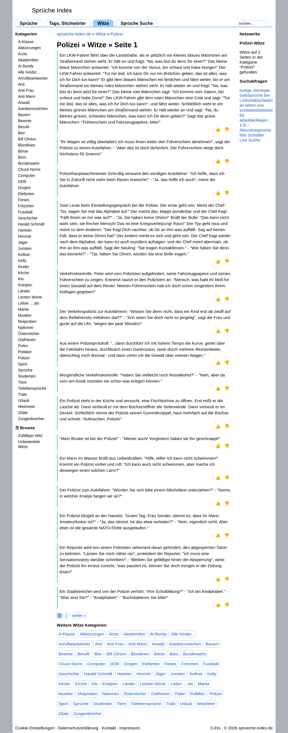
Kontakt (109, 728)
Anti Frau (26, 90)
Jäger (23, 242)
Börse (23, 151)
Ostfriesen (27, 339)
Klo (21, 279)
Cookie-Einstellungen (35, 728)
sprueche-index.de (74, 34)
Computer (26, 175)
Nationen (26, 327)
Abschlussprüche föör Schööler (255, 132)
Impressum (129, 728)
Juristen (25, 248)
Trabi (22, 394)
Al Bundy (26, 66)
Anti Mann (26, 96)
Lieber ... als (28, 303)
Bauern (24, 114)
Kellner (24, 254)
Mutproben (27, 321)
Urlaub (23, 400)
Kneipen (25, 285)
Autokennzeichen (33, 108)
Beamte (24, 121)
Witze (103, 23)
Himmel (24, 236)
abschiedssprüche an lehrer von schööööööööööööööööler (264, 105)
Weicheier (26, 406)
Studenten (27, 376)
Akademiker (28, 60)
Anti (21, 84)
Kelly (22, 260)
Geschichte (27, 218)
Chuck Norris (29, 169)
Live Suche (250, 140)
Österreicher (28, 333)
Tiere (22, 382)
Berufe (23, 127)
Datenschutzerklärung (78, 728)
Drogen (24, 187)
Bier (21, 133)
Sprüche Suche (137, 23)
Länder (24, 291)
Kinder (23, 267)
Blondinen (26, 145)
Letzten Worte (30, 297)
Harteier (25, 230)
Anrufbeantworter (33, 78)
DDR (22, 181)
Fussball (25, 212)
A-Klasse (26, 42)
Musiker (25, 315)
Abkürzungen (29, 48)
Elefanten (26, 194)
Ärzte (22, 54)
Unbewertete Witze (29, 444)
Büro (22, 157)
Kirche (23, 273)
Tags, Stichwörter (67, 23)
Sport (22, 364)
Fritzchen (26, 206)
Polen (23, 346)
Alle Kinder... (29, 72)
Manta (23, 309)
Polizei (23, 358)
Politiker (25, 352)
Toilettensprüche (32, 388)
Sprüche (28, 23)
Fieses (23, 200)
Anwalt (24, 102)
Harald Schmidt (31, 224)
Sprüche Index (52, 10)
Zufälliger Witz (30, 435)
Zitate (23, 412)
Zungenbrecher (31, 419)
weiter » (79, 615)
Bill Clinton (27, 139)
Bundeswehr (29, 163)
